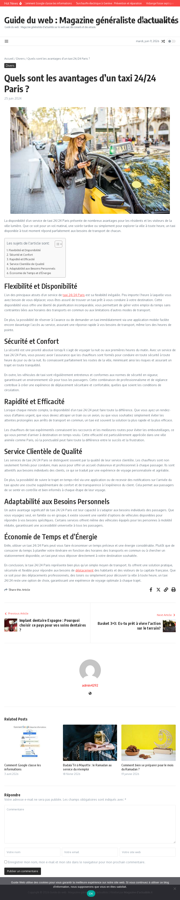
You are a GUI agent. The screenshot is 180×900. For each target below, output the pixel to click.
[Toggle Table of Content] (56, 244)
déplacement (84, 570)
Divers (20, 58)
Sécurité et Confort (21, 254)
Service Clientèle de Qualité (27, 264)
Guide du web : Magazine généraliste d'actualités (91, 19)
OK (91, 893)
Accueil (9, 58)
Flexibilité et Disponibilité (25, 250)
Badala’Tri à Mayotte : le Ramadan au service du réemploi (87, 767)
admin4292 (90, 685)
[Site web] (90, 693)
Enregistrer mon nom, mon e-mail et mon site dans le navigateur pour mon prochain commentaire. (76, 862)
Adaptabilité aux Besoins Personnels (32, 268)
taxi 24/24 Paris (74, 295)
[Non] (174, 888)
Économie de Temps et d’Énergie (30, 273)
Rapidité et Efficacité (21, 259)
